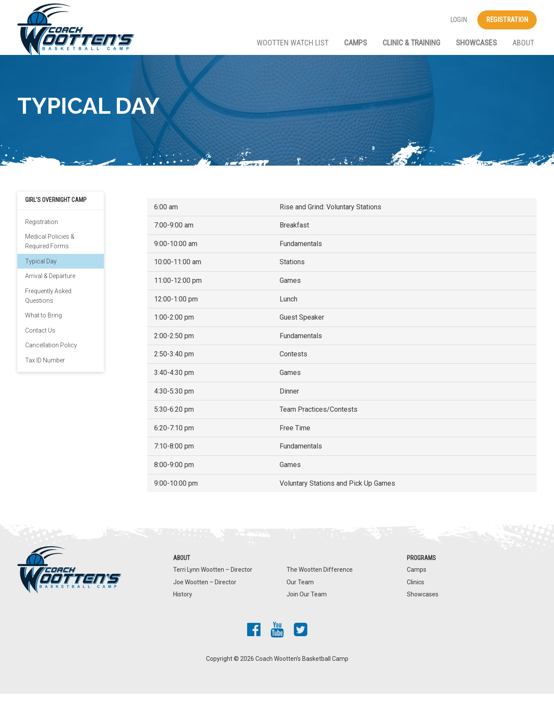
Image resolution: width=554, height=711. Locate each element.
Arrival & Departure (50, 293)
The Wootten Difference (320, 586)
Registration (507, 20)
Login (458, 19)
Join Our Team (307, 611)
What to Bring (43, 332)
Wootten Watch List (293, 42)
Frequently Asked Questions (48, 312)
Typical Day (41, 278)
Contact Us (40, 347)
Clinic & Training (411, 42)
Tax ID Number (45, 377)
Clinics (415, 599)
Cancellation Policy (51, 362)
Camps (355, 42)
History (182, 611)
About (523, 42)
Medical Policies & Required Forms (49, 258)
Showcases (476, 42)
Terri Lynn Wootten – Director (212, 586)
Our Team (300, 599)
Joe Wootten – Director (204, 599)
